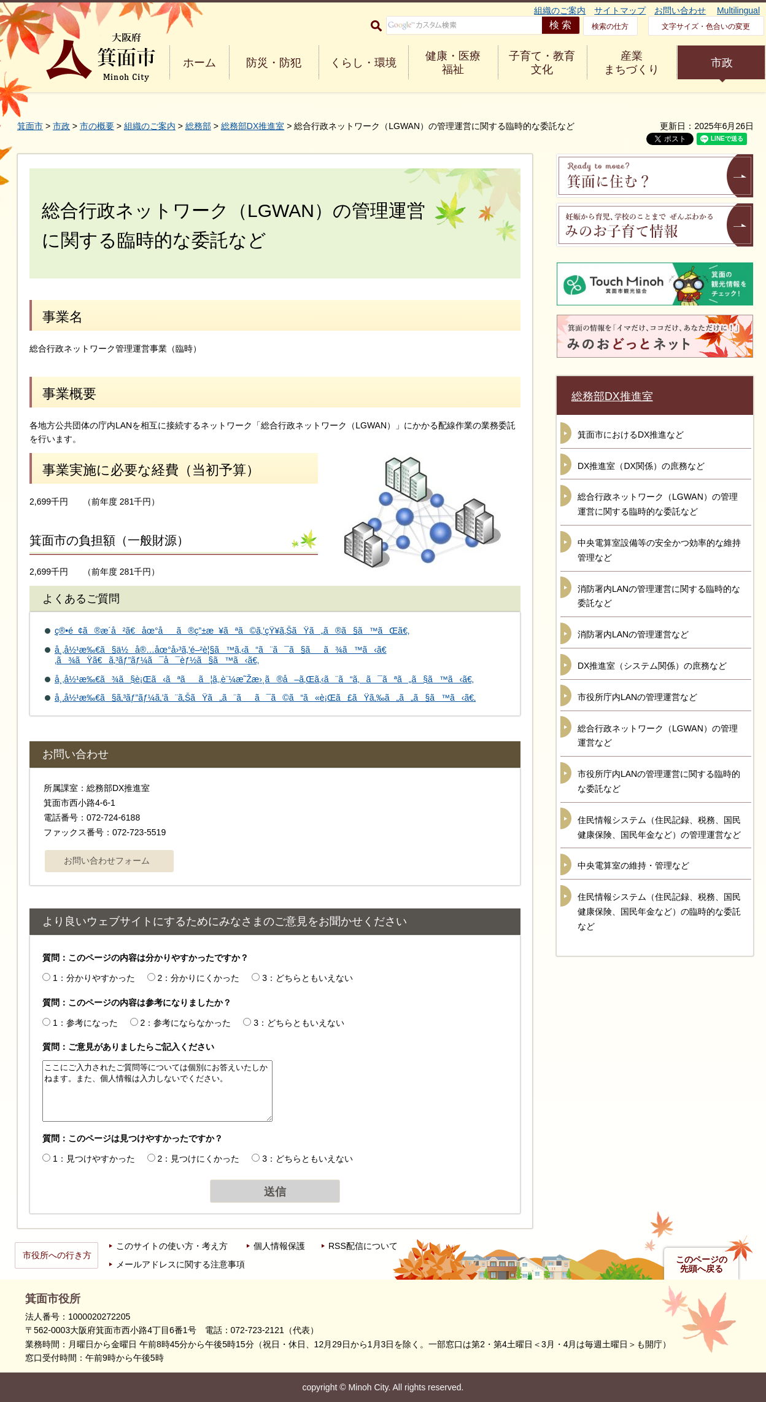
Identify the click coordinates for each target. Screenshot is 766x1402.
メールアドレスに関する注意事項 (180, 1264)
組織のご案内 (560, 10)
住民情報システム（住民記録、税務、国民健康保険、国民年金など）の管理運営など (659, 827)
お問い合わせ (680, 10)
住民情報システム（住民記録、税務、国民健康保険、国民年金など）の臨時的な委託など (659, 911)
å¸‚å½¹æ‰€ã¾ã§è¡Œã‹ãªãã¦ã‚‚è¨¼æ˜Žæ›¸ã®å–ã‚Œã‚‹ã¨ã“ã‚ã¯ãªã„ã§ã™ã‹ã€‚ (264, 679)
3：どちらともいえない (307, 978)
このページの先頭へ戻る (701, 1264)
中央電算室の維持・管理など (633, 865)
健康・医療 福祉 (453, 63)
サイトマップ (620, 10)
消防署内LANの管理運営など (633, 634)
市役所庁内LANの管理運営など (637, 697)
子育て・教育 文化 (542, 63)
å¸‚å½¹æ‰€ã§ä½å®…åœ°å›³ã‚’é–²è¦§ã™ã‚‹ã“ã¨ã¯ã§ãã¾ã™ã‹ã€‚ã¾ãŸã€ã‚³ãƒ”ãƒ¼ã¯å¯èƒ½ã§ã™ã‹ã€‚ (221, 655)
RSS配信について (363, 1246)
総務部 (198, 126)
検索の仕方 (610, 26)
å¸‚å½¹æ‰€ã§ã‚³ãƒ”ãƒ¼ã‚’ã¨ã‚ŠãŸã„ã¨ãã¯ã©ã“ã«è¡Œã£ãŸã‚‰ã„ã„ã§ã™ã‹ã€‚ (265, 698)
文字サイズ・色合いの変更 (706, 26)
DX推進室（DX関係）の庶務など (641, 466)
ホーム (199, 63)
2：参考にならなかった (186, 1023)
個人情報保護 (279, 1246)
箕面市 (30, 126)
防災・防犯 (273, 63)
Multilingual (738, 10)
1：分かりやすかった (94, 978)
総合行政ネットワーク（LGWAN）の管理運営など (658, 735)
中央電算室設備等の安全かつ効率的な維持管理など (659, 550)
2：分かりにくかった (199, 978)
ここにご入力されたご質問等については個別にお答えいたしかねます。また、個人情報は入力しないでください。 (157, 1091)
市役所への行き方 (57, 1255)
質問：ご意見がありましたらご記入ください (128, 1047)
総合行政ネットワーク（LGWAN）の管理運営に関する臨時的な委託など (658, 504)
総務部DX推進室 (252, 126)
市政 (722, 63)
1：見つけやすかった (94, 1159)
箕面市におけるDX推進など (631, 434)
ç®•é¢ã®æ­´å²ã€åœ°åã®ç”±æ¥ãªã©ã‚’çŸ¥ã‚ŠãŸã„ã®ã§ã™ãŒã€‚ (232, 631)
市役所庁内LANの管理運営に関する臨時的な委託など (659, 781)
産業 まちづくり (631, 63)
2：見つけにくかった (199, 1159)
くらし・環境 (363, 63)
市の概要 (97, 126)
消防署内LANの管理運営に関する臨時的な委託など (659, 596)
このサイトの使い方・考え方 (172, 1246)
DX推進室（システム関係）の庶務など (652, 666)
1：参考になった (85, 1023)
